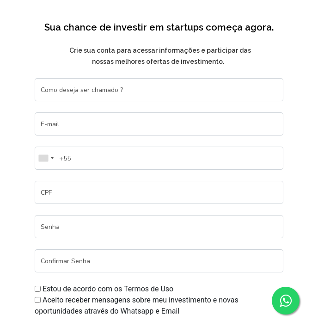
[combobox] (45, 158)
